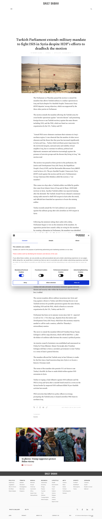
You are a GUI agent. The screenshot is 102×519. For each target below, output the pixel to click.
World (32, 480)
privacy (24, 515)
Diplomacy (11, 482)
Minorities (22, 489)
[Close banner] (88, 235)
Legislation (11, 484)
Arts (64, 480)
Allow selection (51, 282)
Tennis (75, 489)
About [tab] (77, 240)
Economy (43, 484)
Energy (43, 487)
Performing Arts (67, 491)
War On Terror (12, 487)
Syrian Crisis (33, 493)
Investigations (23, 487)
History (53, 497)
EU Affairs (11, 489)
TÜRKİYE (22, 480)
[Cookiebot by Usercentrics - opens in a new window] (77, 235)
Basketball (76, 484)
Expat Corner (55, 501)
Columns (86, 482)
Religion (54, 495)
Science (54, 493)
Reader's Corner (88, 487)
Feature (54, 499)
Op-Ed (85, 484)
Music (64, 484)
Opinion (87, 480)
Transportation (45, 497)
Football (75, 482)
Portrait (64, 489)
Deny (25, 282)
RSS (70, 515)
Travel (53, 487)
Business (44, 480)
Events (64, 487)
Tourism (43, 491)
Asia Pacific (33, 489)
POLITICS (12, 480)
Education (22, 484)
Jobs (10, 515)
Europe (32, 484)
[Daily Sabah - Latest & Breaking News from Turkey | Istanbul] (51, 3)
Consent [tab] (24, 240)
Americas (32, 487)
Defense (43, 495)
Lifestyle (55, 480)
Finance (43, 489)
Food (53, 489)
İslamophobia (33, 495)
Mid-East (32, 482)
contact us (55, 515)
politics (35, 417)
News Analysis (12, 491)
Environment (55, 484)
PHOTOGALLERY (28, 465)
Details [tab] (51, 240)
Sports (75, 480)
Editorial (86, 489)
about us (39, 515)
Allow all (76, 282)
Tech (42, 493)
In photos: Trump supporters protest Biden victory (39, 460)
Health (53, 482)
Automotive (44, 482)
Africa (31, 491)
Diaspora (22, 491)
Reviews (65, 493)
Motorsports (76, 487)
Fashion (54, 491)
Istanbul (22, 482)
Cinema (64, 482)
